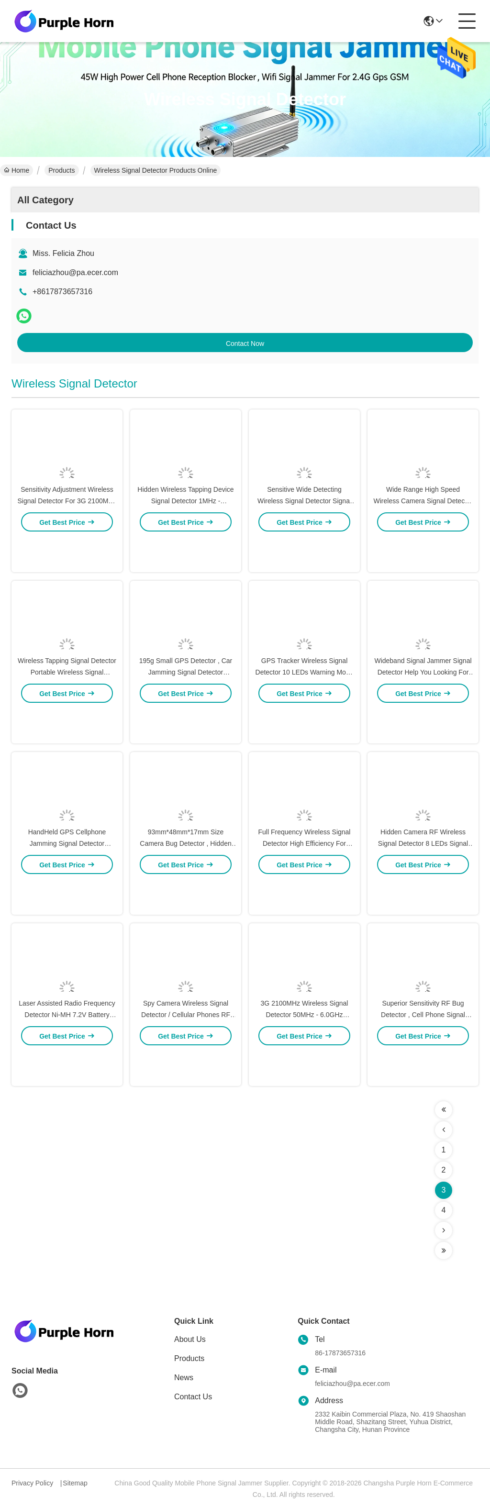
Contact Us (193, 1397)
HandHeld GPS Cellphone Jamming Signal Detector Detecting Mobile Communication (67, 878)
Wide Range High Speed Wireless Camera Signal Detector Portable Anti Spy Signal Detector (422, 535)
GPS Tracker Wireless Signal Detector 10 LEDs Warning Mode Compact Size (305, 707)
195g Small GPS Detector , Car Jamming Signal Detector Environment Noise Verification (186, 707)
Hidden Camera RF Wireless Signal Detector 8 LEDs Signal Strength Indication (423, 878)
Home (16, 170)
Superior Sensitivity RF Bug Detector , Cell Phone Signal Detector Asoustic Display (423, 1049)
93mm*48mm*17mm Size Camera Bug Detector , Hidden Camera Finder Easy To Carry (185, 878)
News (183, 1377)
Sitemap (75, 1483)
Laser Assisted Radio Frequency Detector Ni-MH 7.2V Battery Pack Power (67, 1049)
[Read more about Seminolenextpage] (443, 1109)
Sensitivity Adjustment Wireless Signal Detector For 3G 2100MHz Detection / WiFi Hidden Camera (67, 535)
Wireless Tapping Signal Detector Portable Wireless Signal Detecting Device (67, 707)
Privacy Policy (32, 1483)
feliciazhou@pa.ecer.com (75, 272)
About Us (190, 1339)
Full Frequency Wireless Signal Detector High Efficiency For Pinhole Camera (304, 878)
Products (61, 170)
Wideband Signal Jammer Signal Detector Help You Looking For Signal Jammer (422, 707)
